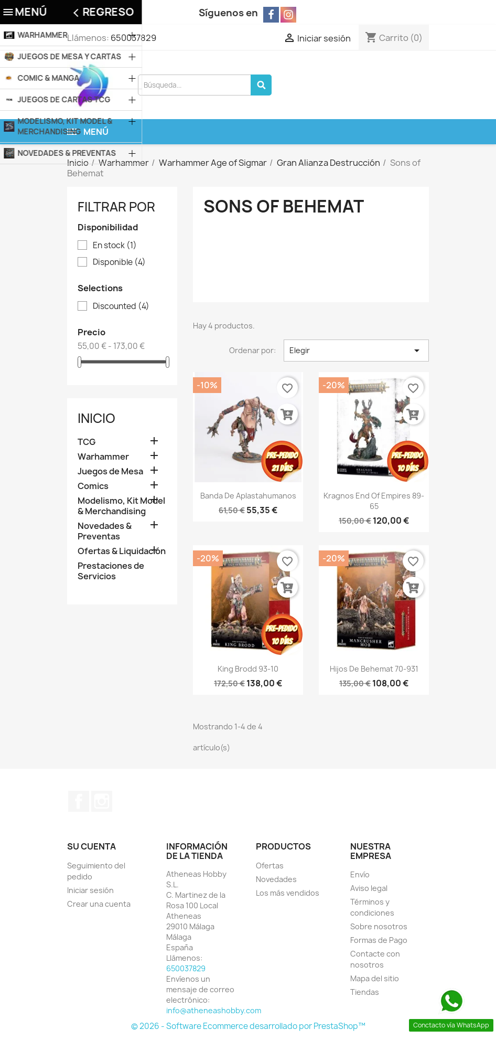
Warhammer (103, 456)
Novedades (276, 879)
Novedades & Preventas (105, 531)
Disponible (119, 262)
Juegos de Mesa (110, 471)
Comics (93, 486)
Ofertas (270, 866)
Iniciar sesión (90, 890)
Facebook (78, 801)
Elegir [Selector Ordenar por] (356, 350)
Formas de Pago (378, 940)
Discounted (121, 306)
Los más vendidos (287, 893)
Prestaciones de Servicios (111, 571)
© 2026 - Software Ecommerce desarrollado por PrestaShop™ (248, 1026)
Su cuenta (91, 846)
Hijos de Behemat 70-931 (374, 669)
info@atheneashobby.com (213, 1010)
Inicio (96, 418)
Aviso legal (368, 888)
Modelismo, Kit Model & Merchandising (121, 506)
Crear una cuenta (99, 904)
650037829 (133, 38)
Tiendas (364, 992)
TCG (86, 442)
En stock (115, 245)
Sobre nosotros (378, 926)
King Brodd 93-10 (248, 669)
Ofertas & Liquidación (122, 551)
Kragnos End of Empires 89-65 (374, 501)
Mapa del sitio (374, 978)
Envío (360, 874)
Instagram (101, 801)
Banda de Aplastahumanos (248, 496)
